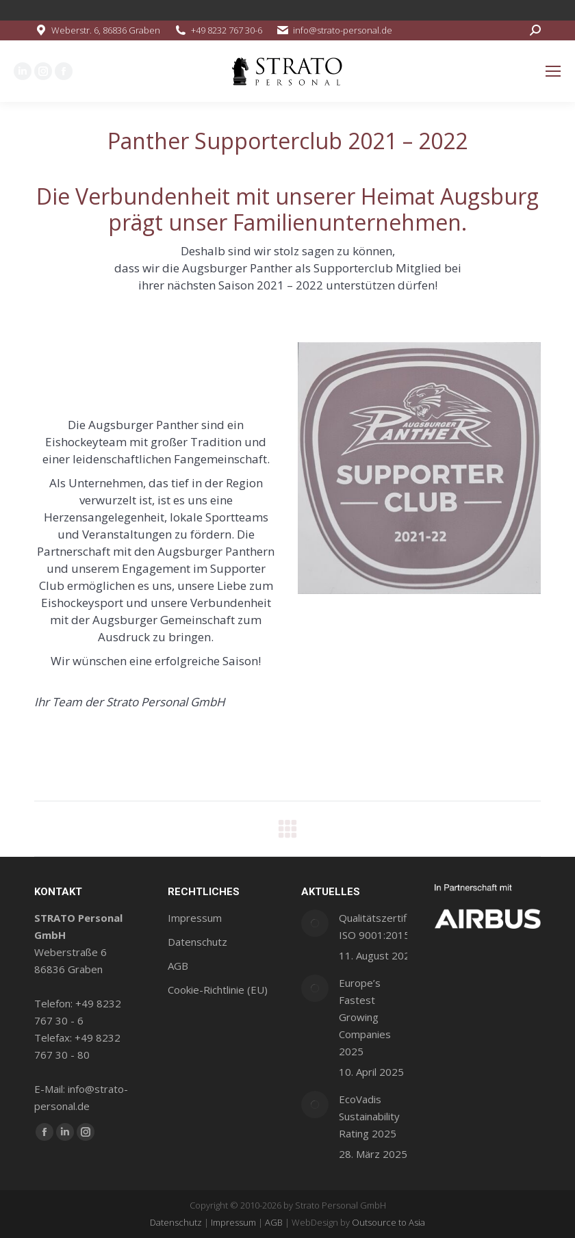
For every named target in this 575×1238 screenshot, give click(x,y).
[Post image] (315, 923)
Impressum (233, 1222)
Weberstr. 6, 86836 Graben (105, 30)
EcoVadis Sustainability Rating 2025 (369, 1116)
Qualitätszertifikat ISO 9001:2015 (381, 926)
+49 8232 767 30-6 (226, 30)
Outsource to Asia (388, 1222)
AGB (274, 1222)
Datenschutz (176, 1222)
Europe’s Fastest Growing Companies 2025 (365, 1017)
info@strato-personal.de (342, 30)
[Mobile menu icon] (553, 71)
